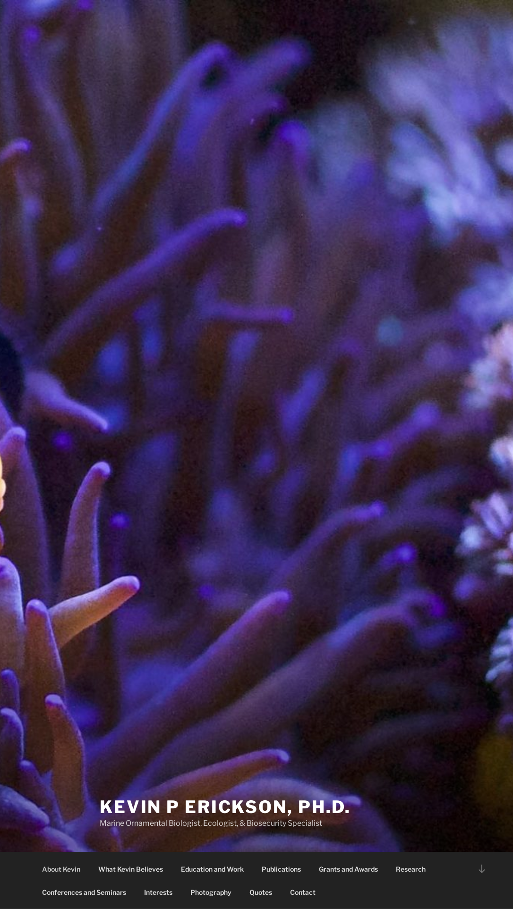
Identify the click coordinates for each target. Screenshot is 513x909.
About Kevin (61, 869)
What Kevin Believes (130, 869)
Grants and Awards (348, 869)
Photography (210, 892)
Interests (158, 892)
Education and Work (212, 869)
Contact (303, 892)
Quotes (260, 892)
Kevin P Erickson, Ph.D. (225, 806)
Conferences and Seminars (84, 892)
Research (411, 869)
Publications (281, 869)
